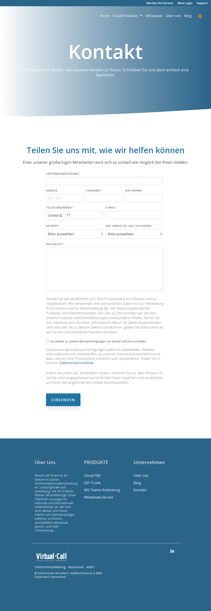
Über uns (173, 16)
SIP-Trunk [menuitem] (92, 483)
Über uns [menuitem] (141, 476)
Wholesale (154, 16)
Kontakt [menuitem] (140, 490)
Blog (188, 16)
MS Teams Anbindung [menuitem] (102, 490)
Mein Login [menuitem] (185, 3)
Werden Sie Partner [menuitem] (159, 3)
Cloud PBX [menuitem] (92, 476)
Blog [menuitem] (137, 483)
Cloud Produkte (128, 16)
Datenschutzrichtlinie (77, 362)
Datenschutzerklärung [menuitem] (50, 567)
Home (104, 16)
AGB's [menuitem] (90, 567)
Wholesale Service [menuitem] (98, 497)
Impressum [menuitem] (76, 567)
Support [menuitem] (202, 3)
